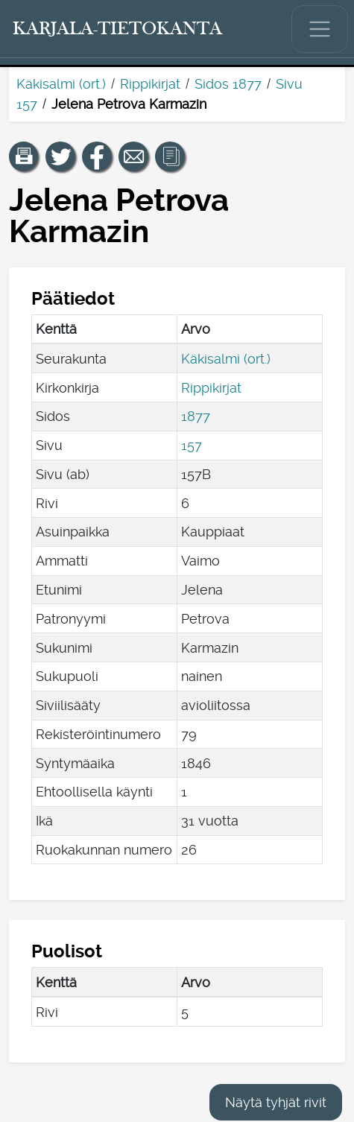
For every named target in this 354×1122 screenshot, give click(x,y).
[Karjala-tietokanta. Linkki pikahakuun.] (118, 29)
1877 (195, 416)
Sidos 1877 (228, 84)
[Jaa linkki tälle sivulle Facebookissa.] (97, 156)
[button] (24, 156)
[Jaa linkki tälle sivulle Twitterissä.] (60, 156)
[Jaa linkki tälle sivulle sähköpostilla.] (133, 156)
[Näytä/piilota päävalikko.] (319, 29)
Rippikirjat (150, 84)
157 (191, 445)
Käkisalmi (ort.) (61, 84)
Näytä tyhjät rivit (275, 1102)
